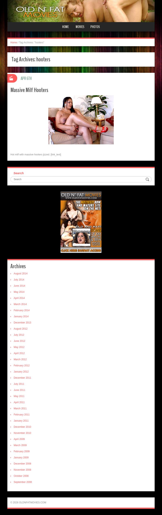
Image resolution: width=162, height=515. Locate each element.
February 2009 (22, 451)
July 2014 (19, 279)
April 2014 (19, 298)
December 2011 (22, 377)
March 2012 (20, 359)
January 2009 (21, 457)
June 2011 (19, 390)
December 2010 (22, 426)
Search (19, 173)
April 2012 (19, 353)
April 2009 (19, 439)
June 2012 (19, 341)
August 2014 (20, 273)
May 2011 (19, 396)
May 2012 (19, 347)
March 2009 (20, 445)
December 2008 (22, 463)
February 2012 (22, 365)
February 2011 (22, 414)
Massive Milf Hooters (29, 90)
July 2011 (19, 384)
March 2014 (20, 304)
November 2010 (22, 433)
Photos (95, 26)
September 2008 (23, 482)
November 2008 (22, 469)
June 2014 (19, 285)
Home (65, 26)
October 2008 (21, 476)
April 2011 (19, 402)
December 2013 (22, 322)
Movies (80, 26)
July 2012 (19, 334)
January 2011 (21, 420)
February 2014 (22, 310)
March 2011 (20, 408)
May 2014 (19, 292)
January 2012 (21, 371)
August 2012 (20, 328)
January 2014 (21, 316)
